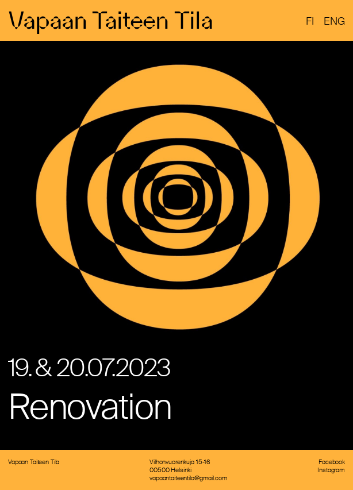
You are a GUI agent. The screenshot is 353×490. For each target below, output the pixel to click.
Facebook (332, 462)
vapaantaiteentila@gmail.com (188, 478)
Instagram (331, 470)
